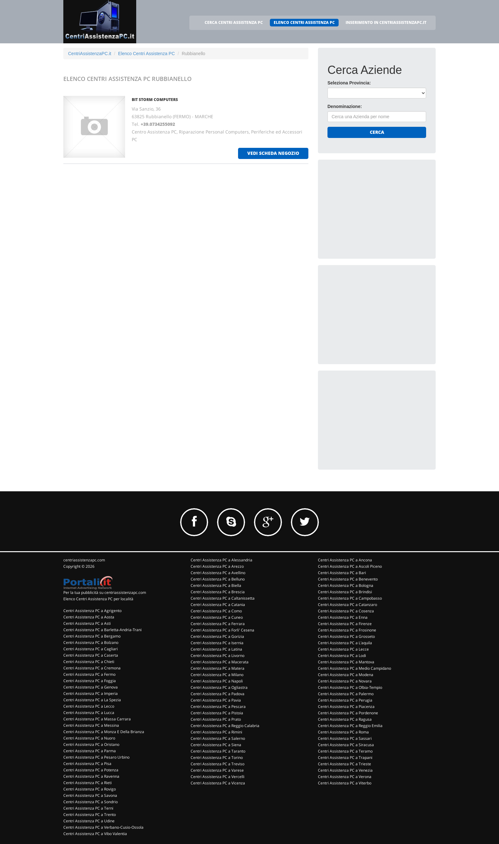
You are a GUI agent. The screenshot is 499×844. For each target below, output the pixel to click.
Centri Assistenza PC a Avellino (218, 572)
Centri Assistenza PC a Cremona (92, 668)
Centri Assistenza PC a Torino (217, 757)
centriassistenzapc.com (84, 560)
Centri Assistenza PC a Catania (218, 604)
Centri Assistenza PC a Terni (88, 808)
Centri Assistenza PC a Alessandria (221, 560)
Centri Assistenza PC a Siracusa (346, 744)
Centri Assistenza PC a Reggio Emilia (350, 725)
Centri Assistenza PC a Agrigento (92, 610)
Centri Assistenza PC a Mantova (346, 662)
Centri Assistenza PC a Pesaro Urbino (96, 757)
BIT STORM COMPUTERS (155, 99)
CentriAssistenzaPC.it (89, 53)
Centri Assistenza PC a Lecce (343, 649)
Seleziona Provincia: (349, 82)
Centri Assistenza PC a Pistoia (217, 713)
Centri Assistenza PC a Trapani (345, 757)
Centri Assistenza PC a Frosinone (347, 630)
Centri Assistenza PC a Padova (217, 693)
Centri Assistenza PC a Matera (217, 668)
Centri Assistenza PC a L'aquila (345, 643)
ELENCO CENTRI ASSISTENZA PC (304, 22)
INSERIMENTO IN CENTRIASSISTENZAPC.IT (386, 22)
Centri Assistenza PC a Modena (345, 674)
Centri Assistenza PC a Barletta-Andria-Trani (102, 629)
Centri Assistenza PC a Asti (87, 623)
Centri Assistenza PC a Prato (216, 719)
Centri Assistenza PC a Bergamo (92, 636)
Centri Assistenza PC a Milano (217, 674)
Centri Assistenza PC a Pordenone (348, 713)
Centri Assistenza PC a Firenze (345, 623)
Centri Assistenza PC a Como (216, 611)
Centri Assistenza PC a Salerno (218, 738)
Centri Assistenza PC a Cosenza (346, 611)
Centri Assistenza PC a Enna (343, 617)
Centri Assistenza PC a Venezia (345, 770)
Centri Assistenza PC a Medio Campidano (354, 668)
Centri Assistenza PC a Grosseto (346, 636)
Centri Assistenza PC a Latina (216, 649)
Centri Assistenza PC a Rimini (216, 732)
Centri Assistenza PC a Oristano (91, 744)
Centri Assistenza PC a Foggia (89, 680)
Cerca (377, 132)
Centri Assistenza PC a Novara (345, 681)
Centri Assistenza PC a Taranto (218, 751)
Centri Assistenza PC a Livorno (217, 655)
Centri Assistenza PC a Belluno (218, 579)
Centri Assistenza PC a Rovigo (89, 789)
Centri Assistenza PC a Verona (344, 776)
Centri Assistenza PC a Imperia (90, 693)
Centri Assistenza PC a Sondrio (90, 801)
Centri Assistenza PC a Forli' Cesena (222, 630)
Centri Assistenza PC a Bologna (345, 585)
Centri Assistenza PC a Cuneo (217, 617)
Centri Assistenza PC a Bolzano (90, 642)
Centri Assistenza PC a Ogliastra (219, 687)
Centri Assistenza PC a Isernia (217, 643)
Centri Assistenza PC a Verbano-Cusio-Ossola (103, 827)
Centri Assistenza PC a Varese (217, 770)
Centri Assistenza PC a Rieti (87, 782)
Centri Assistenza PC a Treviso (217, 764)
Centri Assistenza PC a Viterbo (344, 783)
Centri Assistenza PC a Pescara (218, 706)
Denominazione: (344, 106)
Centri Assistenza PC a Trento (89, 814)
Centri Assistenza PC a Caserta (90, 655)
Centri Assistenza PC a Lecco (88, 706)
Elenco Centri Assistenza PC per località (98, 599)
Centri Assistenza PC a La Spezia (92, 700)
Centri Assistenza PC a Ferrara (218, 623)
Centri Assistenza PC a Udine (89, 821)
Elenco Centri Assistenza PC (146, 53)
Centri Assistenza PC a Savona (90, 795)
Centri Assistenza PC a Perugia (345, 700)
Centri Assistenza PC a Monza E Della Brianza (103, 731)
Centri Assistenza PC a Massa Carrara (97, 719)
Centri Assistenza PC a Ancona (345, 560)
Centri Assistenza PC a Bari (342, 572)
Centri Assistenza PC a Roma (343, 732)
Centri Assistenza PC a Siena (216, 744)
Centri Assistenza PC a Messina (91, 725)
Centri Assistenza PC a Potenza (90, 770)
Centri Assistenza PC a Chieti (88, 661)
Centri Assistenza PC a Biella (216, 585)
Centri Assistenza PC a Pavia (216, 700)
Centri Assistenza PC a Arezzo (217, 566)
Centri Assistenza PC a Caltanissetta (223, 598)
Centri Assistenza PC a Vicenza (218, 783)
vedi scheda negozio (273, 153)
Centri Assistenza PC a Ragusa (345, 719)
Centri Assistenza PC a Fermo (89, 674)
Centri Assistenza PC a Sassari (345, 738)
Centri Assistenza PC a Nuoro (89, 738)
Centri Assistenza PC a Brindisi (345, 592)
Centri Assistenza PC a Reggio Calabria (225, 725)
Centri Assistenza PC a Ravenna (91, 776)
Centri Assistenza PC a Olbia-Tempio (350, 687)
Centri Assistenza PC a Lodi (342, 655)
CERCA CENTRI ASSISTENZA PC (234, 22)
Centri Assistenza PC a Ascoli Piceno (350, 566)
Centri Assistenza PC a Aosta (88, 617)
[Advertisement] (375, 209)
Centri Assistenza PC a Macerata (220, 662)
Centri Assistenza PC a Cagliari (90, 649)
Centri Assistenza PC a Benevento (348, 579)
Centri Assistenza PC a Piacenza (346, 706)
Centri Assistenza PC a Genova (90, 687)
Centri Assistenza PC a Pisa (87, 763)
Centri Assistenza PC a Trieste (344, 764)
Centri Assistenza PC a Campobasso (350, 598)
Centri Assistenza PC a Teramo (345, 751)
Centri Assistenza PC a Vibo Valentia (95, 833)
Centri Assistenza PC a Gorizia (217, 636)
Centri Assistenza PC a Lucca (88, 712)
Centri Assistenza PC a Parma (89, 751)
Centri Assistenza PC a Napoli (217, 681)
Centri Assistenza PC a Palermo (346, 693)
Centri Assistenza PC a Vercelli (217, 776)
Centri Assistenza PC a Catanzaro (347, 604)
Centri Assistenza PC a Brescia (218, 592)
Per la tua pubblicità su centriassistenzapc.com (104, 592)
